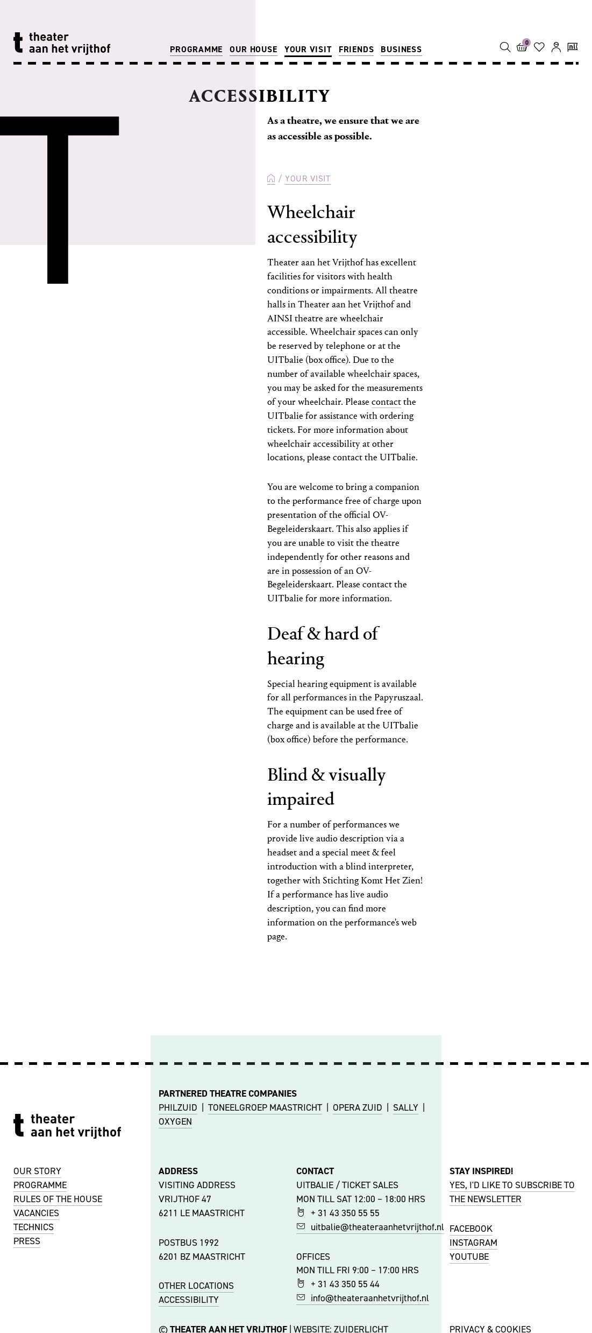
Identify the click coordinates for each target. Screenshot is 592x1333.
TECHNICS (33, 1226)
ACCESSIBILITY (189, 1299)
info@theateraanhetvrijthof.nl (362, 1298)
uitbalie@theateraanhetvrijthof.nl (370, 1226)
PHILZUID (178, 1107)
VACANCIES (36, 1212)
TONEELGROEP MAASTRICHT (265, 1107)
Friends (356, 49)
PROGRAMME (40, 1184)
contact (386, 402)
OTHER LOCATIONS (196, 1285)
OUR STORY (37, 1170)
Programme (196, 49)
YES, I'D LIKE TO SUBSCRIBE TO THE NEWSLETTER (512, 1191)
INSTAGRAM (473, 1242)
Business (401, 49)
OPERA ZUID (357, 1107)
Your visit (308, 49)
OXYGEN (175, 1121)
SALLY (405, 1107)
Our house (253, 49)
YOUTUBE (469, 1256)
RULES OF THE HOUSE (57, 1198)
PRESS (26, 1240)
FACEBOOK (471, 1228)
